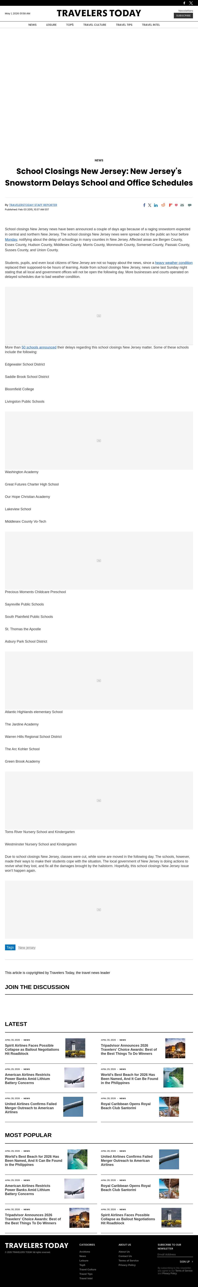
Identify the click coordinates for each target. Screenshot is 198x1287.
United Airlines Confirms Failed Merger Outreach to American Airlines (31, 1108)
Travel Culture (87, 1269)
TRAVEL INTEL (151, 25)
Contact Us (125, 1256)
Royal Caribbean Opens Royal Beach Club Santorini (126, 1106)
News (99, 160)
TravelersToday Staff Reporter (33, 205)
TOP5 (70, 25)
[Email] (182, 205)
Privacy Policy (127, 1265)
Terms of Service (129, 1260)
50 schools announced (39, 347)
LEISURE (51, 25)
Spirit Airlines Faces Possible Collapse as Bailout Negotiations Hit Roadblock (32, 1050)
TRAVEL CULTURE (94, 25)
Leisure (83, 1260)
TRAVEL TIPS (124, 25)
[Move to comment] (189, 205)
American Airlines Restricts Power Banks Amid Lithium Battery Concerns (27, 1079)
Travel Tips (86, 1273)
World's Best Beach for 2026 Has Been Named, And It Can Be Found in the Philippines (129, 1079)
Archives (84, 1251)
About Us (124, 1251)
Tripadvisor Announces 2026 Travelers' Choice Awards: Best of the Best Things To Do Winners (129, 1050)
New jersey (27, 948)
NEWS (32, 25)
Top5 (82, 1265)
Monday (11, 239)
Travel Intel (86, 1278)
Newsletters (185, 11)
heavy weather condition (174, 263)
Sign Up (185, 1262)
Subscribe (183, 15)
